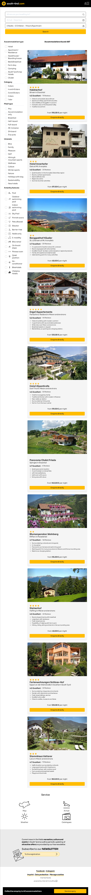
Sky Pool (12, 213)
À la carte (10, 135)
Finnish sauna (14, 217)
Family (9, 147)
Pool (10, 192)
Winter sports (12, 170)
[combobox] (45, 14)
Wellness (10, 163)
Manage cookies (57, 875)
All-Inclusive (12, 128)
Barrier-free (13, 229)
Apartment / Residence (11, 51)
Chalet (9, 78)
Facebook (40, 871)
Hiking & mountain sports (13, 158)
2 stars (9, 96)
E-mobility (13, 237)
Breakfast (10, 118)
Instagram (50, 871)
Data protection (41, 875)
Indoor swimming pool (13, 207)
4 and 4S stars (12, 89)
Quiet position (12, 256)
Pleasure (10, 150)
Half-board (11, 121)
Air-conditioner (13, 262)
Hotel (9, 46)
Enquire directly (57, 117)
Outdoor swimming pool (13, 199)
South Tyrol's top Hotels (13, 73)
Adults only (13, 233)
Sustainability (12, 180)
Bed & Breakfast (13, 62)
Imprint (30, 875)
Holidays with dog (14, 177)
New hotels (11, 183)
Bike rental (13, 241)
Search (46, 31)
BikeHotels (13, 267)
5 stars (9, 86)
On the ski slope (13, 246)
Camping (10, 68)
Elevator (12, 225)
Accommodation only (14, 113)
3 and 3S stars (12, 93)
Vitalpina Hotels (12, 272)
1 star (8, 99)
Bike (8, 144)
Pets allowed (14, 221)
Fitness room (14, 251)
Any (8, 108)
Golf (8, 154)
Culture (9, 166)
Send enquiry (70, 891)
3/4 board (10, 131)
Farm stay (10, 65)
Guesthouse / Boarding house (13, 57)
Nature (9, 173)
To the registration (42, 854)
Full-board (11, 125)
